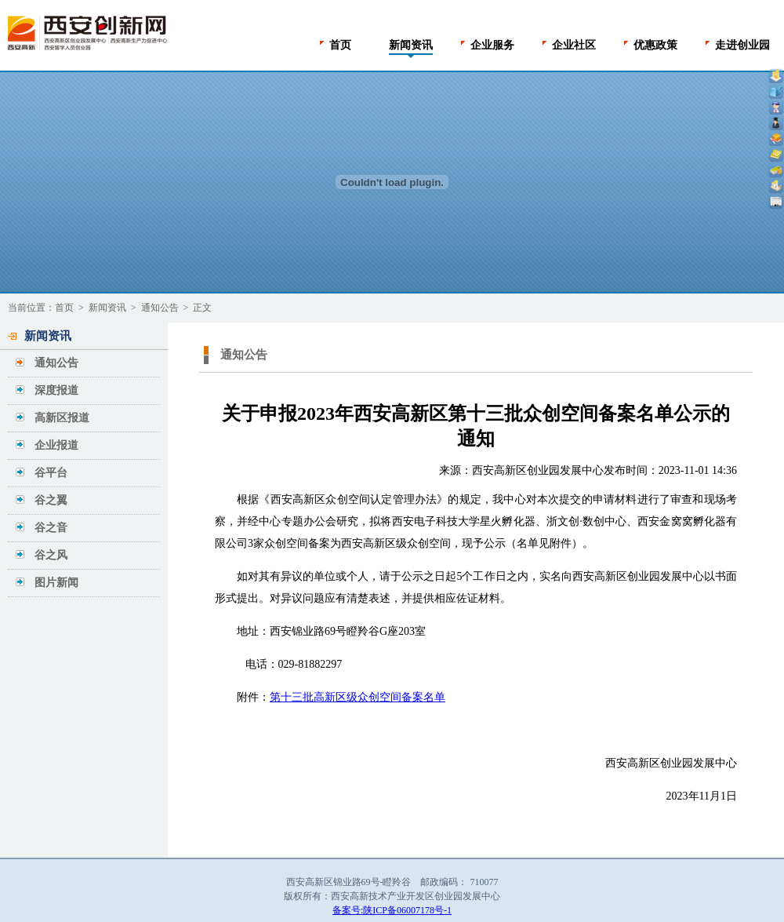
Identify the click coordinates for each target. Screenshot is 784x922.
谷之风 (50, 555)
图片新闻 (56, 583)
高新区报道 (61, 418)
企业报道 (56, 445)
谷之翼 (50, 500)
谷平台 (50, 473)
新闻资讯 (107, 307)
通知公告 (160, 307)
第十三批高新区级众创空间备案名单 (357, 697)
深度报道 (56, 390)
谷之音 (50, 528)
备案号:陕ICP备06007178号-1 (392, 910)
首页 (64, 307)
